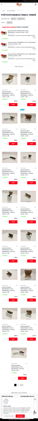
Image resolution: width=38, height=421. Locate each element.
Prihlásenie (26, 1)
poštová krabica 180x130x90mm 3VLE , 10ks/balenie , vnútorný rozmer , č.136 (9, 94)
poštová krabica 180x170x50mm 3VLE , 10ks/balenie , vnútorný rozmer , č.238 (27, 289)
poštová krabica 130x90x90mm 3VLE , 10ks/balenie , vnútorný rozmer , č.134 (27, 94)
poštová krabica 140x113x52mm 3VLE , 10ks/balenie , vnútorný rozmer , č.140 (9, 250)
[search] (35, 4)
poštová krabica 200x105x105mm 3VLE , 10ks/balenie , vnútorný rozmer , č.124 (27, 329)
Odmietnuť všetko (9, 416)
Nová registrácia (33, 1)
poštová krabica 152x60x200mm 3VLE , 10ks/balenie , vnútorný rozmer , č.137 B (27, 250)
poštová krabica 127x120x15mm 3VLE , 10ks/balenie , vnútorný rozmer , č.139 (27, 211)
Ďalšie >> (21, 385)
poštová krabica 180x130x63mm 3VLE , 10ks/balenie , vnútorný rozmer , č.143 (9, 289)
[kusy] (5, 104)
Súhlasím (20, 416)
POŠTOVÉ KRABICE (11, 10)
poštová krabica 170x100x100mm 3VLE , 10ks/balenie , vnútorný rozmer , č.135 (9, 133)
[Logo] (19, 4)
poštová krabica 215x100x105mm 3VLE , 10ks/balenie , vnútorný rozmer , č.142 (18, 368)
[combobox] (14, 18)
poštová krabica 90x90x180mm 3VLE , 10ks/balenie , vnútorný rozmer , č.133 (9, 211)
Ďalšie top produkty (19, 66)
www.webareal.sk (24, 419)
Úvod (3, 10)
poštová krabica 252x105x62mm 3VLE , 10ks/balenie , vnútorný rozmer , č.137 (9, 172)
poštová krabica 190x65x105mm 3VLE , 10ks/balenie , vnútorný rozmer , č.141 (9, 329)
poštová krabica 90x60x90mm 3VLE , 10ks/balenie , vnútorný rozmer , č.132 (27, 172)
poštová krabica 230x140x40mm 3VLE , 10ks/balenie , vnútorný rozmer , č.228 (27, 133)
